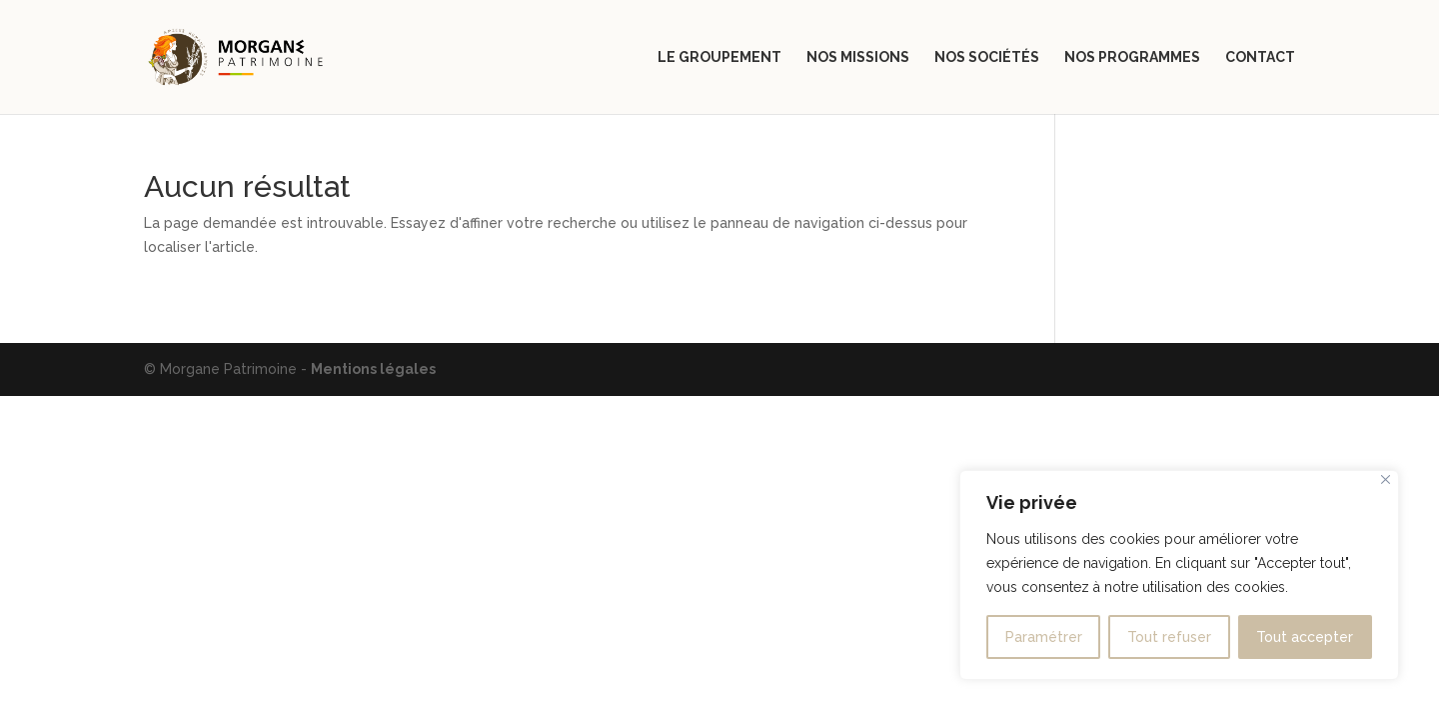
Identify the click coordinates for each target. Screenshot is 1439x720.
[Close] (1385, 479)
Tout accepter (1304, 637)
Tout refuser (1169, 637)
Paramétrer (1043, 637)
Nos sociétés (986, 57)
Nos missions (857, 57)
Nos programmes (1132, 57)
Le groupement (719, 57)
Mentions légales (373, 369)
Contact (1260, 57)
